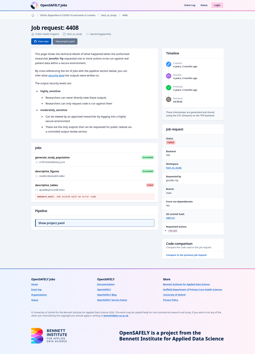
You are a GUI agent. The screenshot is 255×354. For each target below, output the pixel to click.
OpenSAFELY (104, 289)
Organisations (39, 294)
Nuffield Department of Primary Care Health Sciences (192, 289)
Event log (36, 289)
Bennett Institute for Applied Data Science (186, 284)
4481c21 (170, 218)
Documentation (105, 284)
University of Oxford (174, 294)
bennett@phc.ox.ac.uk (116, 315)
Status (204, 5)
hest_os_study (109, 15)
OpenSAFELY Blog (106, 294)
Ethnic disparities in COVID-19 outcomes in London (67, 15)
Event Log (189, 5)
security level (56, 75)
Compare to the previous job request (186, 255)
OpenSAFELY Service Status (112, 300)
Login (217, 5)
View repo (41, 41)
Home (34, 284)
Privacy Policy (170, 300)
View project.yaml (65, 41)
